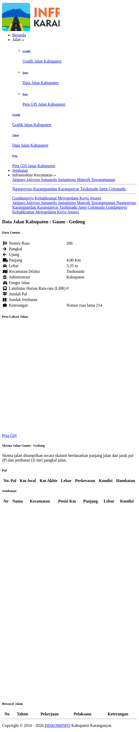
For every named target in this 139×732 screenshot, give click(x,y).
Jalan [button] (18, 39)
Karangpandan (45, 189)
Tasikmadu (89, 189)
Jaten (104, 189)
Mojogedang (69, 198)
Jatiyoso (34, 179)
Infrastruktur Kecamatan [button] (34, 175)
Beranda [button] (19, 35)
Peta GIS (9, 435)
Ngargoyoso (22, 189)
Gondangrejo (23, 198)
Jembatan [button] (20, 170)
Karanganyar (69, 189)
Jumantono (67, 179)
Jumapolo (49, 179)
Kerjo (85, 198)
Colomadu (117, 189)
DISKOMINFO (57, 725)
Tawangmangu (103, 179)
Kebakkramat (46, 198)
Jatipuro (19, 179)
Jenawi (95, 198)
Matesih (84, 179)
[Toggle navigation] (4, 28)
